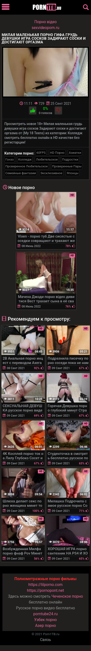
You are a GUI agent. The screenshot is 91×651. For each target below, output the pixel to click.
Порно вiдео (45, 21)
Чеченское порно (67, 596)
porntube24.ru (45, 614)
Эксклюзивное (51, 173)
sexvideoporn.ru (45, 27)
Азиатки (75, 152)
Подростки (70, 159)
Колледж (25, 159)
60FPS (41, 152)
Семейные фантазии (20, 173)
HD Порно (57, 152)
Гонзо (9, 159)
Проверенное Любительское (26, 166)
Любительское (47, 159)
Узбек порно (45, 619)
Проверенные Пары (67, 166)
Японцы (73, 173)
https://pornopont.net (45, 590)
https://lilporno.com (45, 584)
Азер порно (45, 625)
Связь (45, 639)
